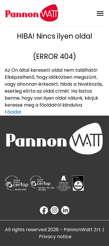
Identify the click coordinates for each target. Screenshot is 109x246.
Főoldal (13, 112)
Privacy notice (55, 236)
